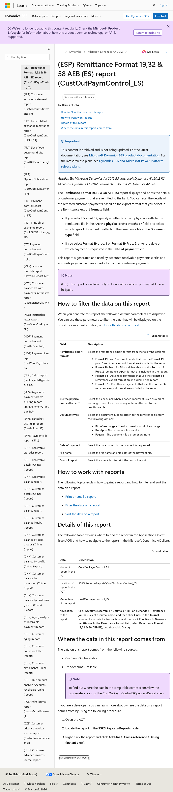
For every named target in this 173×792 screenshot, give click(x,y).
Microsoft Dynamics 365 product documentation (124, 155)
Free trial (160, 16)
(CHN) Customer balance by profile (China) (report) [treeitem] (34, 561)
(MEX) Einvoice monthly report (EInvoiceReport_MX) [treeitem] (36, 271)
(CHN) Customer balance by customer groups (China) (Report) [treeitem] (36, 602)
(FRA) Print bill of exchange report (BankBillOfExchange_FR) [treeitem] (37, 230)
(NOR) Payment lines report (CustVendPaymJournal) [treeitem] (36, 360)
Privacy (85, 783)
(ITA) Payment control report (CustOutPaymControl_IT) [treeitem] (36, 251)
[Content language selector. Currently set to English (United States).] (21, 774)
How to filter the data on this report (82, 112)
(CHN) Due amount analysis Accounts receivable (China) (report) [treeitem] (35, 687)
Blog (52, 783)
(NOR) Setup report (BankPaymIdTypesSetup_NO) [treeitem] (36, 380)
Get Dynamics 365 (137, 16)
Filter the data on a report (121, 325)
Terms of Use (143, 783)
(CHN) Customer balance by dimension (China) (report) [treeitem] (35, 581)
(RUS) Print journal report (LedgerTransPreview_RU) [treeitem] (36, 709)
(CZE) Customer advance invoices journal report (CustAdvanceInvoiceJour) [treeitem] (36, 733)
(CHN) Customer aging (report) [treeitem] (34, 636)
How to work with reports (76, 117)
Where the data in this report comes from (86, 128)
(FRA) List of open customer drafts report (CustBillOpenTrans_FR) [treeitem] (36, 157)
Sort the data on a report (82, 514)
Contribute (69, 783)
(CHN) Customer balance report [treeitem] (34, 508)
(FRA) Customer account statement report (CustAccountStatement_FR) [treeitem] (36, 103)
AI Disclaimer (11, 783)
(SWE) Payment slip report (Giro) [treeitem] (35, 438)
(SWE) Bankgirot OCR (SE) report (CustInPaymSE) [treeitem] (33, 423)
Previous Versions (34, 783)
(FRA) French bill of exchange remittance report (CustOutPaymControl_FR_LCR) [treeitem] (36, 130)
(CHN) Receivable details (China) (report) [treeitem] (34, 464)
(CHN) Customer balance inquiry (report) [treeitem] (34, 522)
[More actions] (166, 52)
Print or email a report (80, 496)
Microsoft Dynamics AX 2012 (105, 52)
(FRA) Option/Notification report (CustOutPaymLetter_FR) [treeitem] (36, 183)
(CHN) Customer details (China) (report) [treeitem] (34, 493)
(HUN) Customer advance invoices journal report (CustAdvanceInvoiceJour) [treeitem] (36, 759)
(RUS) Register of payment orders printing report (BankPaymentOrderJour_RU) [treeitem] (36, 401)
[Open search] (154, 5)
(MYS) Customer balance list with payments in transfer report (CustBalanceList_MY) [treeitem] (36, 295)
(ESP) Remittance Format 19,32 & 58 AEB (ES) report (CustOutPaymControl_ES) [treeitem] (36, 77)
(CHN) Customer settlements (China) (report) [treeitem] (35, 668)
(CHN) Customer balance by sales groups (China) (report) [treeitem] (34, 542)
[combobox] (27, 57)
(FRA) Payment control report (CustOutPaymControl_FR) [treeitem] (36, 208)
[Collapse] (48, 48)
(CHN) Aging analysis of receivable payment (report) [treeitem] (36, 622)
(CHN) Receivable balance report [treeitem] (34, 479)
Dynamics (75, 52)
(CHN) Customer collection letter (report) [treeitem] (34, 651)
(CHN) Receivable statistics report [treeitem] (34, 450)
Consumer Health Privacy (112, 783)
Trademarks (10, 789)
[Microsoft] (7, 5)
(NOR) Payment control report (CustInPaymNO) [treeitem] (34, 341)
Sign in (164, 5)
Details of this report (73, 123)
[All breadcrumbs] (61, 52)
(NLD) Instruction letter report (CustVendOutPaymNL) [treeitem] (36, 322)
